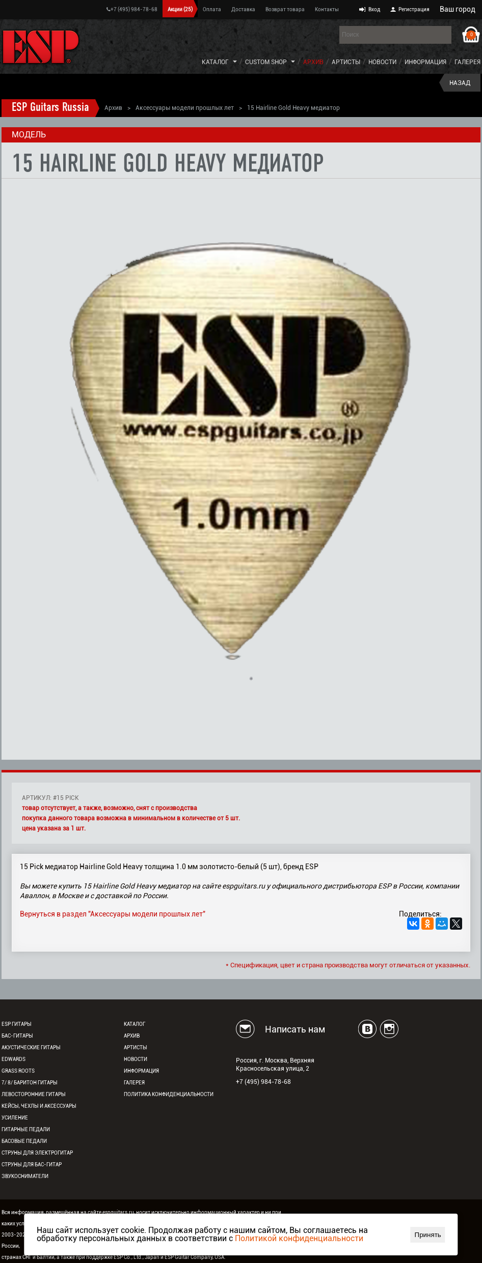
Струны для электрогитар (37, 1153)
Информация (425, 62)
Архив (313, 62)
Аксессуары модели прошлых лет (185, 107)
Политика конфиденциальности (168, 1094)
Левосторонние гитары (34, 1094)
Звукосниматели (25, 1176)
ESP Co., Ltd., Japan (136, 1257)
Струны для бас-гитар (32, 1164)
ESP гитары (17, 1024)
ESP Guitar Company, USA (194, 1257)
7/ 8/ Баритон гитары (30, 1082)
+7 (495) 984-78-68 (131, 9)
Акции (180, 9)
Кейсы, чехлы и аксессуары (39, 1106)
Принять (428, 1235)
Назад (459, 83)
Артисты (346, 62)
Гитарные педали (26, 1129)
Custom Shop (266, 62)
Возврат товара (285, 9)
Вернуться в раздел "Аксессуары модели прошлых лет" (112, 914)
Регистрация (414, 9)
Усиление (15, 1118)
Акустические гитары (31, 1047)
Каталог (215, 62)
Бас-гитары (17, 1036)
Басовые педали (24, 1141)
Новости (382, 62)
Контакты (327, 9)
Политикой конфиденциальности (299, 1238)
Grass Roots (18, 1071)
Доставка (243, 9)
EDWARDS (13, 1059)
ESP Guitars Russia (50, 107)
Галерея (467, 62)
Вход (374, 9)
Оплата (212, 9)
